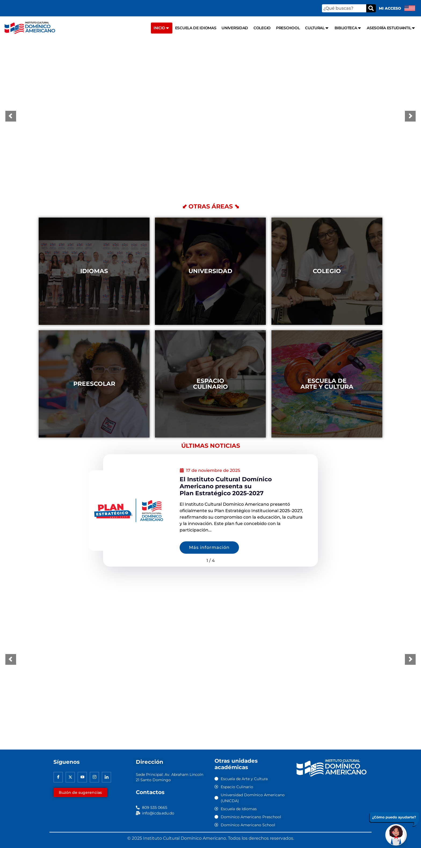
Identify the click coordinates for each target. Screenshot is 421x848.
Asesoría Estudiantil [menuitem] (391, 28)
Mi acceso (390, 8)
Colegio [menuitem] (262, 28)
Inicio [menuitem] (162, 28)
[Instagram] (94, 777)
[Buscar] (371, 8)
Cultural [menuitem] (317, 28)
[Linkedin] (106, 777)
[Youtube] (82, 777)
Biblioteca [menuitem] (348, 28)
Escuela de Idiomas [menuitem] (195, 28)
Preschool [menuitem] (288, 28)
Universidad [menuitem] (235, 28)
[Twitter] (70, 777)
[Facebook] (58, 777)
